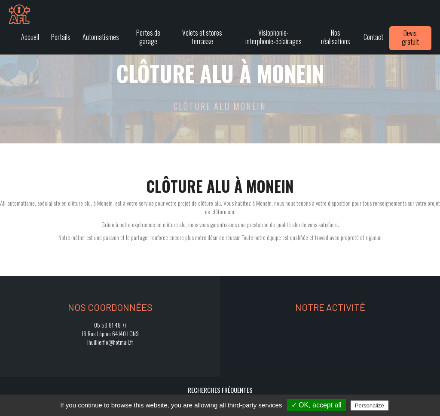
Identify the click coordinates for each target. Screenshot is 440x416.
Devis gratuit (410, 37)
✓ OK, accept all (316, 405)
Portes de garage (148, 36)
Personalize (369, 405)
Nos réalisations (335, 36)
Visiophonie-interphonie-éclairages (273, 36)
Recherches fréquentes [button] (220, 390)
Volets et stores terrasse (202, 36)
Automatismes (100, 37)
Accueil (30, 37)
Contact (373, 37)
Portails (60, 37)
